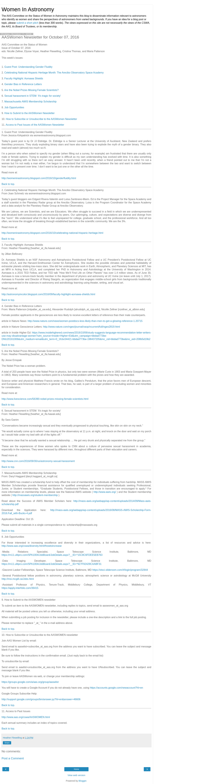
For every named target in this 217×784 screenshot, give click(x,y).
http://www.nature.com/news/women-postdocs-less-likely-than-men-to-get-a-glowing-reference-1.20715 (85, 321)
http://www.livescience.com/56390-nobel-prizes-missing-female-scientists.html (45, 399)
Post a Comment (13, 758)
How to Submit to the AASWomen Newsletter (29, 113)
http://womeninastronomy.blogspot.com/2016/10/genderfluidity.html (39, 178)
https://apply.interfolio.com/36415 (20, 588)
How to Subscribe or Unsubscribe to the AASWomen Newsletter (41, 119)
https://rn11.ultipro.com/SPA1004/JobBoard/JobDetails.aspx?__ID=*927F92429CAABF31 (52, 564)
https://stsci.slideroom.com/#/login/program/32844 (120, 570)
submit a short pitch (27, 22)
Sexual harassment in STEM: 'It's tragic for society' (32, 95)
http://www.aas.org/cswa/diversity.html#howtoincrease (32, 546)
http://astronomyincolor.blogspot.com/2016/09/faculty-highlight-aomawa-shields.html (48, 294)
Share (7, 743)
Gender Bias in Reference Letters (23, 84)
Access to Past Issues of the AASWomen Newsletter (35, 124)
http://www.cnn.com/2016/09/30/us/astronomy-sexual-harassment (38, 461)
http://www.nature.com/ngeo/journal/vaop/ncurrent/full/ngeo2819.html (81, 326)
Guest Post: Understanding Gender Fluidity (28, 67)
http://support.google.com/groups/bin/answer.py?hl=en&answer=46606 (41, 699)
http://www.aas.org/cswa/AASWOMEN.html (26, 717)
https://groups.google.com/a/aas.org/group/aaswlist (30, 682)
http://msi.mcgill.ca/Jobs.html (18, 579)
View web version (76, 775)
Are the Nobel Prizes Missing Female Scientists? (31, 90)
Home (76, 769)
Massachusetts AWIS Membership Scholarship (30, 101)
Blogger (82, 781)
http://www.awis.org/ (104, 492)
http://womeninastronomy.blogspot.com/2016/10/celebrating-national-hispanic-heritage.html (52, 233)
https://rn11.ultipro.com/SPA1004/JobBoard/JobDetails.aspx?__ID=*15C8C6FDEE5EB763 (52, 555)
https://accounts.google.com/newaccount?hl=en (116, 687)
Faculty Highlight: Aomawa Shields (23, 78)
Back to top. (8, 184)
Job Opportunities (14, 107)
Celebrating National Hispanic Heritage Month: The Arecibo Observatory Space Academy (54, 72)
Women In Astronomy (28, 9)
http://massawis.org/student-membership (35, 495)
